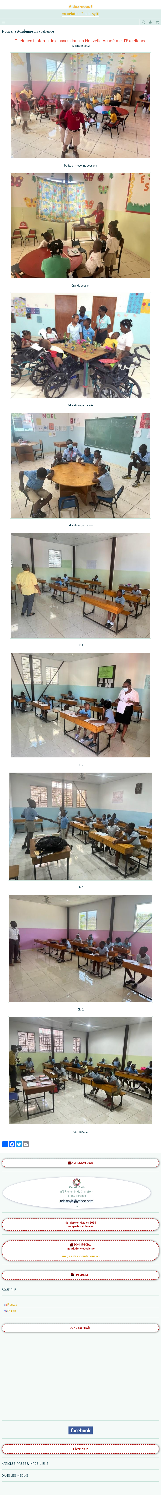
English (10, 1310)
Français (10, 1304)
